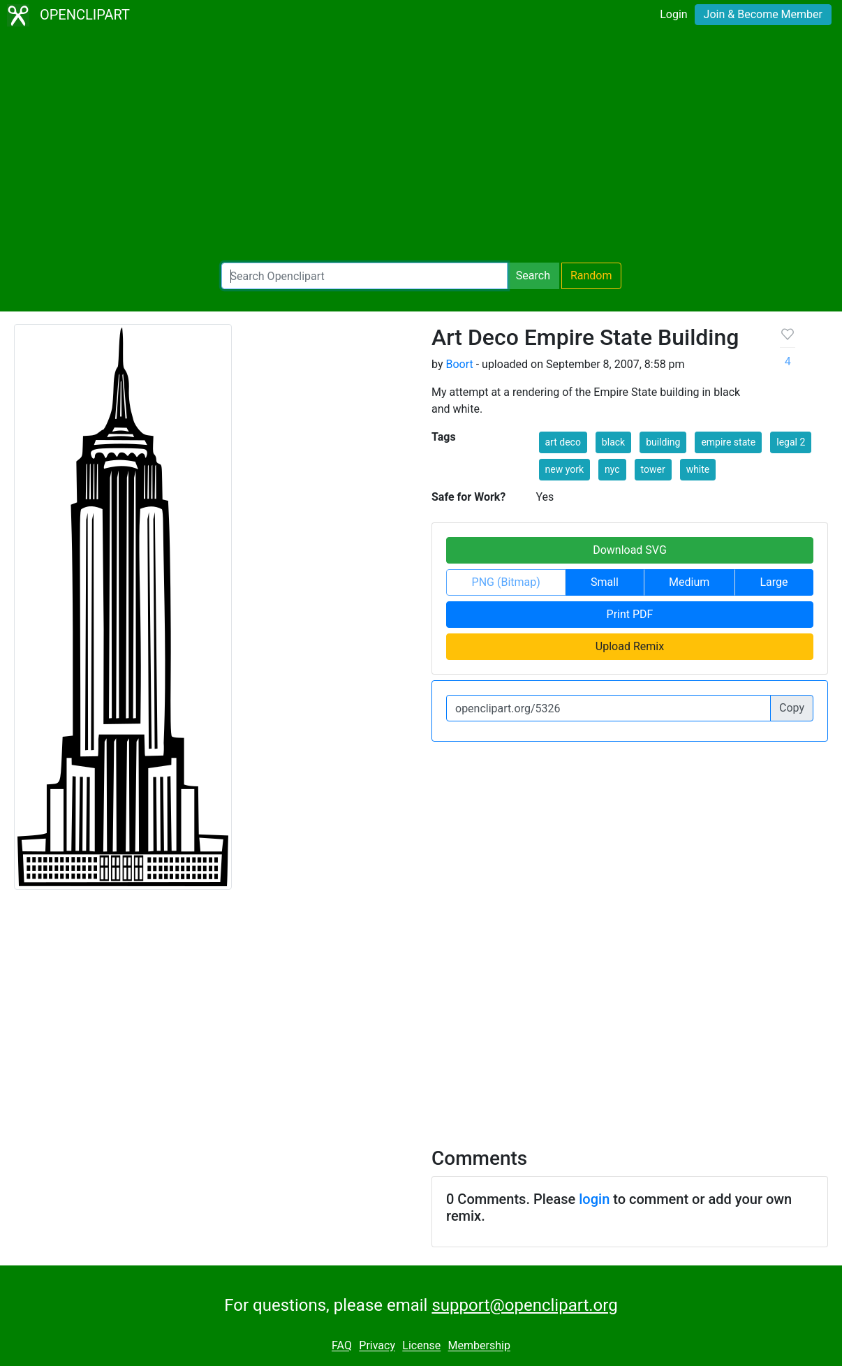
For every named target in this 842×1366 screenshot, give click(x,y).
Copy (791, 707)
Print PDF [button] (630, 614)
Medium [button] (689, 582)
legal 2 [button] (790, 442)
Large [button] (774, 582)
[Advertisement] (421, 146)
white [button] (698, 469)
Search (533, 275)
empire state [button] (728, 442)
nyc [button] (612, 469)
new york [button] (564, 469)
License (421, 1346)
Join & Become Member (763, 14)
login (594, 1199)
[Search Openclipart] (364, 276)
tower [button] (653, 469)
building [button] (663, 442)
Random (591, 275)
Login (673, 14)
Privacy (377, 1346)
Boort (459, 364)
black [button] (613, 442)
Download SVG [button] (630, 550)
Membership (479, 1346)
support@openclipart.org (524, 1305)
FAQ (342, 1346)
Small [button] (605, 582)
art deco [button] (563, 442)
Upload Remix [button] (630, 646)
